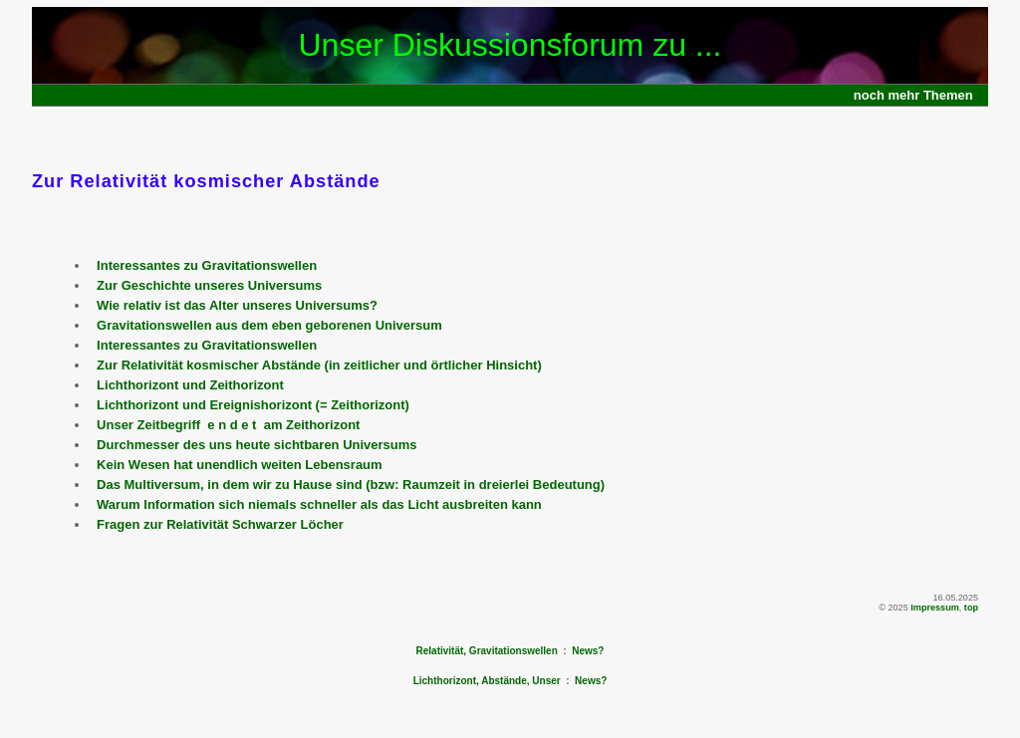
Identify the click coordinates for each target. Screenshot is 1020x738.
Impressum (934, 608)
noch (869, 95)
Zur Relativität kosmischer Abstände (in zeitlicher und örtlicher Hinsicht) (319, 365)
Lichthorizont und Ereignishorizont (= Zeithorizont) (253, 404)
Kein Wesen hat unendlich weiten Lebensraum (239, 464)
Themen (948, 95)
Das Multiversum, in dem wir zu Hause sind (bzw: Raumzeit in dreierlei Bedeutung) (351, 484)
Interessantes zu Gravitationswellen (207, 265)
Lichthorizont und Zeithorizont (190, 384)
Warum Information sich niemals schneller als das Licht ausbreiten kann (319, 504)
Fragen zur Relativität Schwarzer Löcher (220, 524)
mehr (904, 95)
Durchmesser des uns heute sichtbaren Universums (257, 444)
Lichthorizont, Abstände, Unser (487, 680)
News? (588, 650)
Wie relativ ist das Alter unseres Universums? (237, 305)
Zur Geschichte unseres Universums (209, 285)
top (971, 608)
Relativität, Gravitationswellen (487, 650)
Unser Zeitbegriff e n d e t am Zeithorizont (228, 424)
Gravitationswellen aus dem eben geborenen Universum (269, 325)
